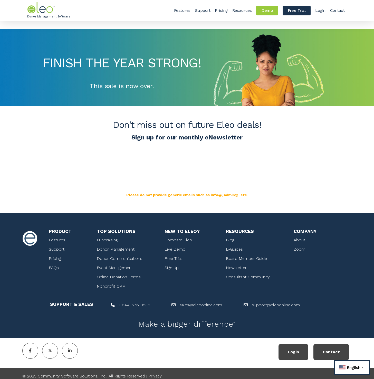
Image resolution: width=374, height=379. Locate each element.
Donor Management (116, 249)
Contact (331, 351)
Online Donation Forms (119, 276)
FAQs (54, 267)
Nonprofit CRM (111, 286)
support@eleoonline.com (276, 304)
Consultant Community (248, 276)
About (299, 240)
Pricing (55, 258)
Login (293, 351)
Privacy (155, 376)
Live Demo (175, 249)
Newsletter (236, 267)
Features (57, 240)
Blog (230, 240)
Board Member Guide (246, 258)
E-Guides (234, 249)
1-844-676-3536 (134, 304)
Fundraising (107, 240)
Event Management (115, 267)
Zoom (299, 249)
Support (56, 249)
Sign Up (172, 267)
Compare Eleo (178, 240)
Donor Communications (119, 258)
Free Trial (173, 258)
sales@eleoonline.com (201, 304)
